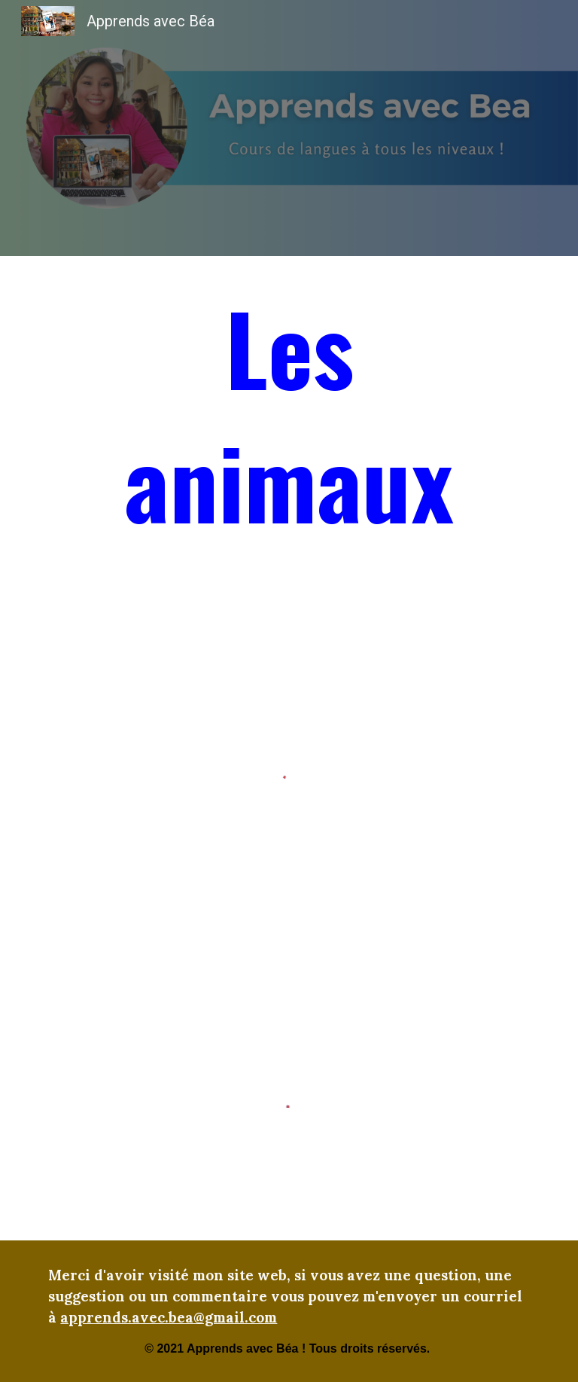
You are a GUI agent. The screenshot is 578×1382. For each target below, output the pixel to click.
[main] (288, 420)
